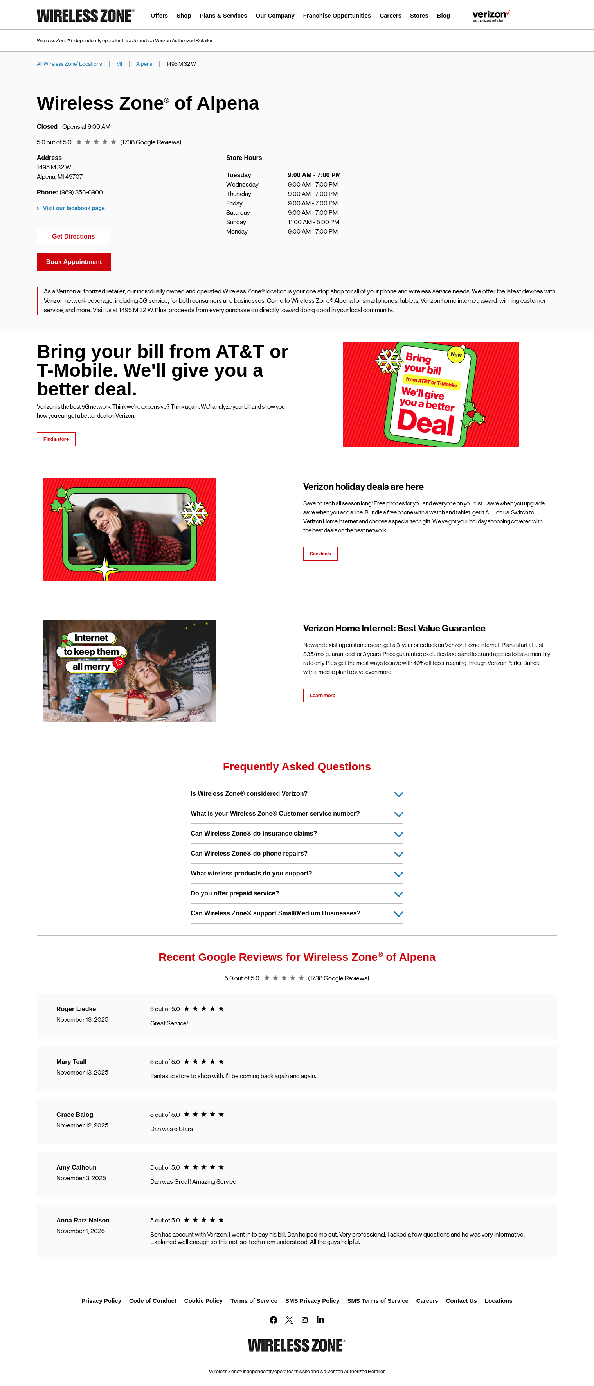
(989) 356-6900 (81, 192)
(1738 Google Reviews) (151, 142)
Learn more (322, 695)
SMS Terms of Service (377, 1300)
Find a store (56, 439)
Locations (499, 1300)
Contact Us (461, 1300)
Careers (427, 1300)
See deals (320, 554)
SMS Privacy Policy (312, 1300)
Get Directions (81, 236)
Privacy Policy (101, 1300)
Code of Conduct (152, 1300)
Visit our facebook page (74, 208)
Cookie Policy (203, 1300)
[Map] (453, 207)
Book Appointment (74, 262)
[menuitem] (159, 16)
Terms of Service (253, 1300)
